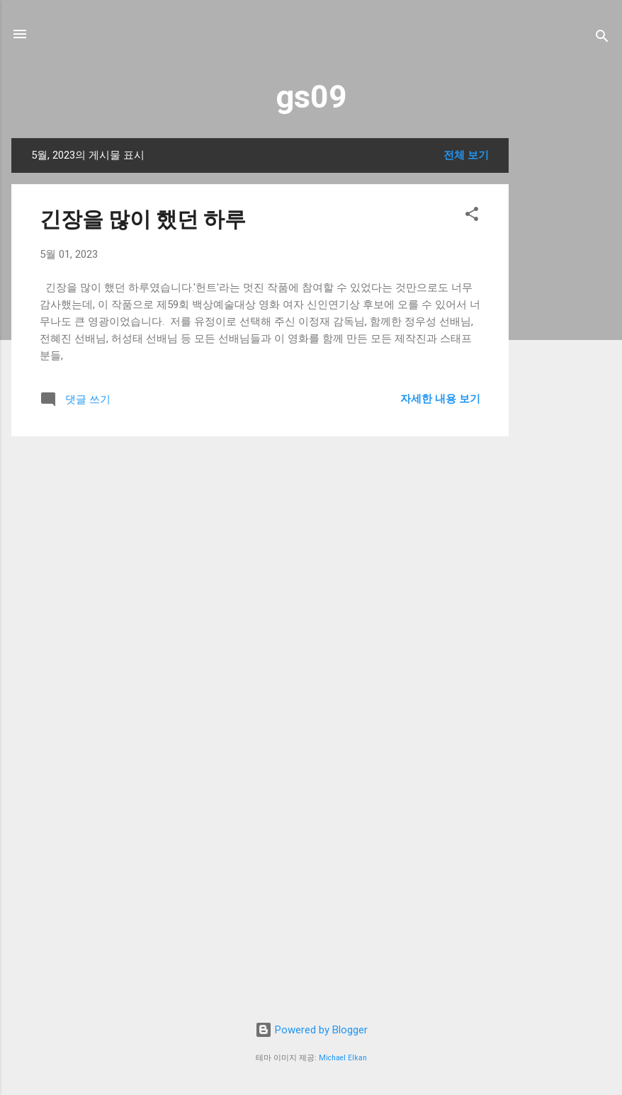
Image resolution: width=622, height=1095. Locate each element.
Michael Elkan (343, 1057)
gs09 (311, 96)
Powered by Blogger (311, 1029)
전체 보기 (466, 155)
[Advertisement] (565, 350)
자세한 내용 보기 (440, 398)
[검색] (602, 38)
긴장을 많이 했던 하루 (143, 219)
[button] (471, 216)
